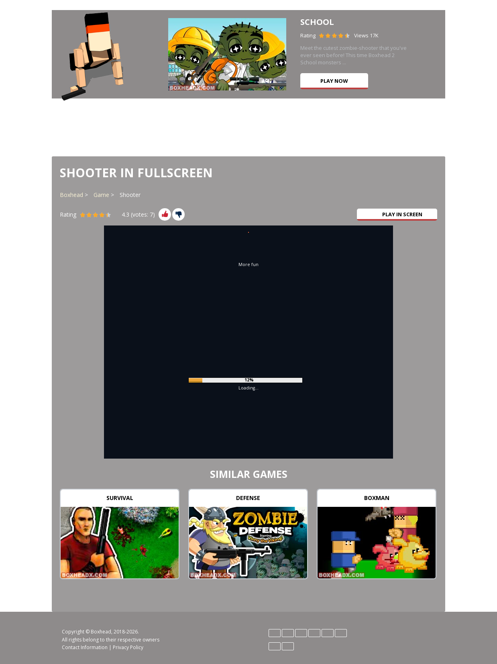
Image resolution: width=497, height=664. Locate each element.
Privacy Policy (128, 647)
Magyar (328, 633)
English (288, 633)
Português (275, 646)
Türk (288, 646)
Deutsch (275, 633)
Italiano (314, 633)
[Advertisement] (248, 127)
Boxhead (71, 195)
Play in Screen (397, 214)
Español (301, 633)
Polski (341, 633)
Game (101, 195)
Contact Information (85, 647)
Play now (334, 80)
